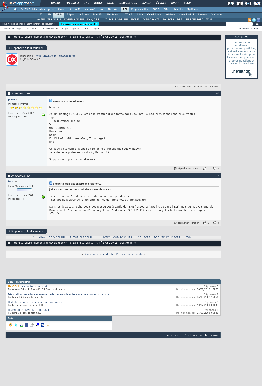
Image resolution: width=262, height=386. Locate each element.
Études (161, 3)
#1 (217, 93)
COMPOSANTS (150, 19)
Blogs (98, 3)
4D (49, 14)
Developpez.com (193, 335)
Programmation (139, 9)
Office (166, 9)
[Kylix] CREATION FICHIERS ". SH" (29, 310)
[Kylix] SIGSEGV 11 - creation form (55, 56)
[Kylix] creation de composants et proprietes (35, 302)
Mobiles (178, 9)
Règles (96, 28)
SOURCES (168, 19)
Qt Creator (217, 14)
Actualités (39, 237)
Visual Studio (154, 14)
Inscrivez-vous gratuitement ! (79, 24)
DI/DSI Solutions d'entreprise (37, 9)
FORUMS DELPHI (74, 19)
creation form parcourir (34, 286)
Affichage (210, 86)
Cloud (61, 9)
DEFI (180, 19)
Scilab (139, 14)
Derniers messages (12, 28)
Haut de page (211, 335)
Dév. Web (113, 9)
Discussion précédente (99, 254)
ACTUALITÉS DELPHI (49, 19)
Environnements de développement (46, 37)
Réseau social (48, 28)
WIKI (209, 19)
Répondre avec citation (186, 168)
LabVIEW (98, 14)
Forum (16, 37)
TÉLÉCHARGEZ (194, 19)
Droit (175, 3)
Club (187, 3)
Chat (111, 3)
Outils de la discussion (187, 86)
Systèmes (192, 9)
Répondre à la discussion (26, 48)
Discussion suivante (129, 254)
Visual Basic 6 (186, 14)
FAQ (86, 3)
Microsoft (89, 9)
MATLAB (127, 14)
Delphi (58, 14)
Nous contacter (174, 335)
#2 (217, 175)
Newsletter (128, 3)
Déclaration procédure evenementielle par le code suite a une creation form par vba (58, 294)
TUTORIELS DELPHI (116, 19)
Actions (30, 28)
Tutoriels (72, 3)
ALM (77, 9)
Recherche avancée (249, 28)
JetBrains (83, 14)
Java (101, 9)
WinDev (170, 14)
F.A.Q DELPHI (94, 19)
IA (70, 9)
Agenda (75, 28)
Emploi (146, 3)
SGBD (155, 9)
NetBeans (112, 14)
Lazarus (202, 14)
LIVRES (135, 19)
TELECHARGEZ (170, 237)
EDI (125, 9)
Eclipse (70, 14)
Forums (55, 3)
